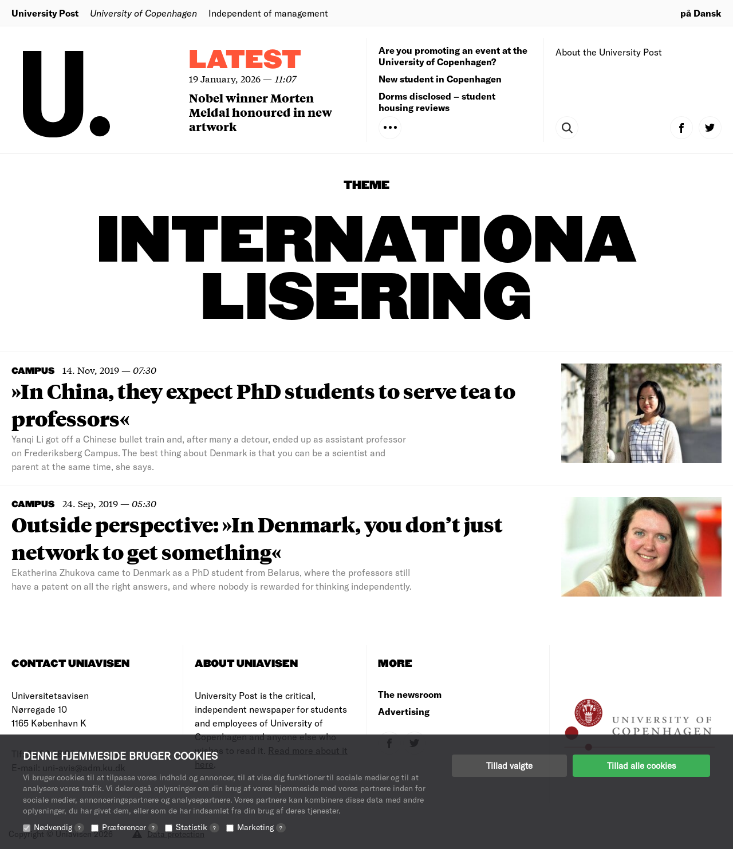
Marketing (261, 827)
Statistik (197, 827)
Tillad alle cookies (641, 765)
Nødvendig (59, 827)
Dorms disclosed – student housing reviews (437, 101)
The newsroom (410, 694)
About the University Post (608, 51)
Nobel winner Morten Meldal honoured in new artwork (260, 112)
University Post (44, 12)
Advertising (403, 711)
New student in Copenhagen (440, 78)
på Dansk (701, 12)
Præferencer (130, 827)
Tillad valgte (509, 765)
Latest (245, 60)
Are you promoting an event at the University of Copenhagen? (453, 56)
